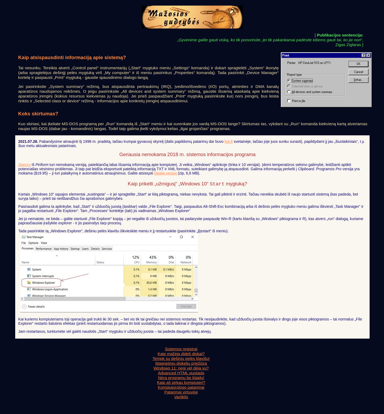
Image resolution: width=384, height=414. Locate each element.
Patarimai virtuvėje (181, 392)
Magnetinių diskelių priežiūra (181, 364)
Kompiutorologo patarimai (181, 387)
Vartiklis (181, 397)
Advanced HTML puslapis (181, 373)
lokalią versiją (165, 173)
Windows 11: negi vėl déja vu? (181, 368)
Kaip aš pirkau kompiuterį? (181, 383)
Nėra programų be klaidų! (181, 378)
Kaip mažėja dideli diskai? (181, 354)
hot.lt (229, 141)
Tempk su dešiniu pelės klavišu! (181, 359)
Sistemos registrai (181, 349)
